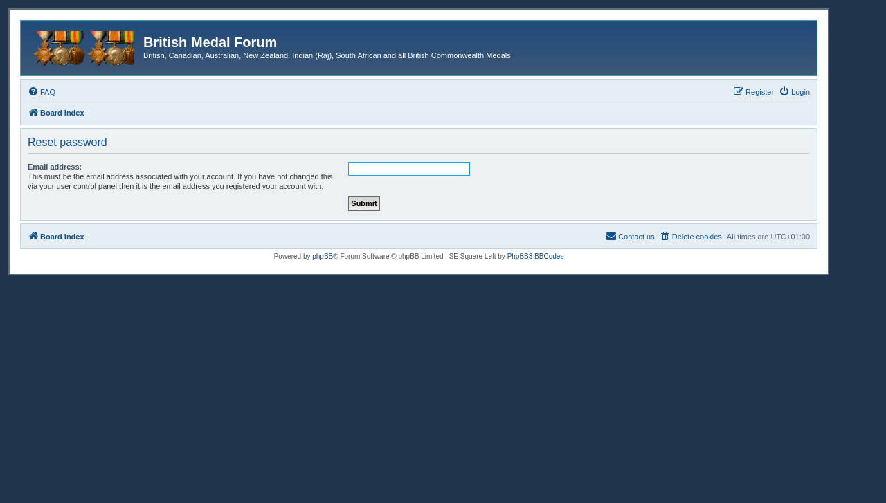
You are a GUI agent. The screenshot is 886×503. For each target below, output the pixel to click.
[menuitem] (41, 92)
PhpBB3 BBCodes (535, 256)
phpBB (322, 256)
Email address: (55, 167)
